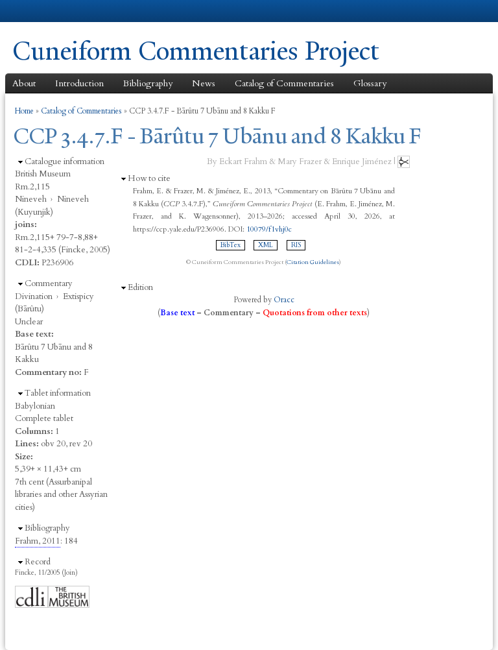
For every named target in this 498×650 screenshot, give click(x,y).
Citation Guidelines (313, 262)
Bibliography (147, 83)
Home (24, 111)
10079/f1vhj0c (269, 229)
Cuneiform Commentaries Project (195, 50)
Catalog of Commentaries (284, 83)
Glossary (369, 83)
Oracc (284, 300)
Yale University (48, 11)
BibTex (230, 245)
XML (265, 245)
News (203, 83)
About (24, 83)
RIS (296, 245)
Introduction (79, 83)
